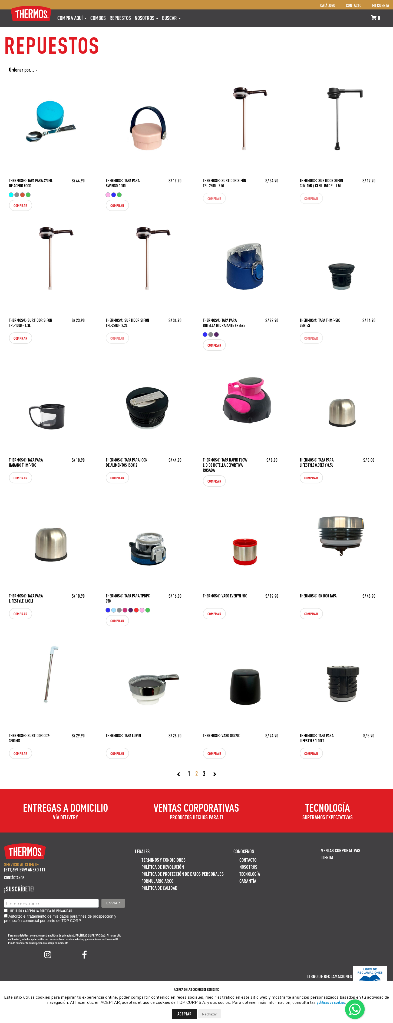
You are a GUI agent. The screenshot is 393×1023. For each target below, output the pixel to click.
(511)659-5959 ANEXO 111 (24, 869)
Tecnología (249, 874)
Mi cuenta (380, 5)
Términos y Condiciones (163, 860)
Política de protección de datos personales (182, 874)
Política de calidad (159, 888)
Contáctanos (14, 877)
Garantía (247, 881)
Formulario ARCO (157, 881)
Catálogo (327, 5)
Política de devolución (162, 867)
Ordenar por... (23, 69)
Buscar (171, 17)
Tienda (327, 857)
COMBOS (98, 17)
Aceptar (184, 1014)
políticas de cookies (331, 1002)
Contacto (354, 5)
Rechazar (209, 1013)
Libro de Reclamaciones (329, 976)
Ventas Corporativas (340, 850)
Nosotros (146, 17)
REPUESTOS (120, 17)
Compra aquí (72, 17)
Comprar (20, 205)
